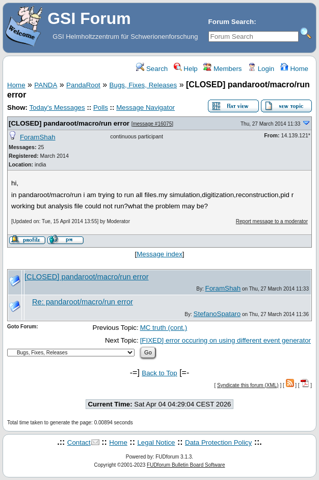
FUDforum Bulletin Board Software (186, 465)
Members (222, 69)
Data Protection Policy (218, 442)
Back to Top (159, 373)
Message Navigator (145, 107)
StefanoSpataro (217, 314)
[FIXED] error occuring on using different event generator (225, 340)
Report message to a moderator (272, 221)
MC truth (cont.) (164, 327)
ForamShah (38, 137)
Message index (159, 254)
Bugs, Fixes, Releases (143, 85)
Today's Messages (57, 107)
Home (294, 69)
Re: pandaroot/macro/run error (82, 302)
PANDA (45, 85)
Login (261, 69)
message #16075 (152, 124)
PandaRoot (83, 85)
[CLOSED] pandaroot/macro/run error (69, 123)
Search (152, 69)
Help (186, 69)
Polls (100, 107)
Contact (79, 442)
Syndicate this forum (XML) (248, 385)
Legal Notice (156, 442)
